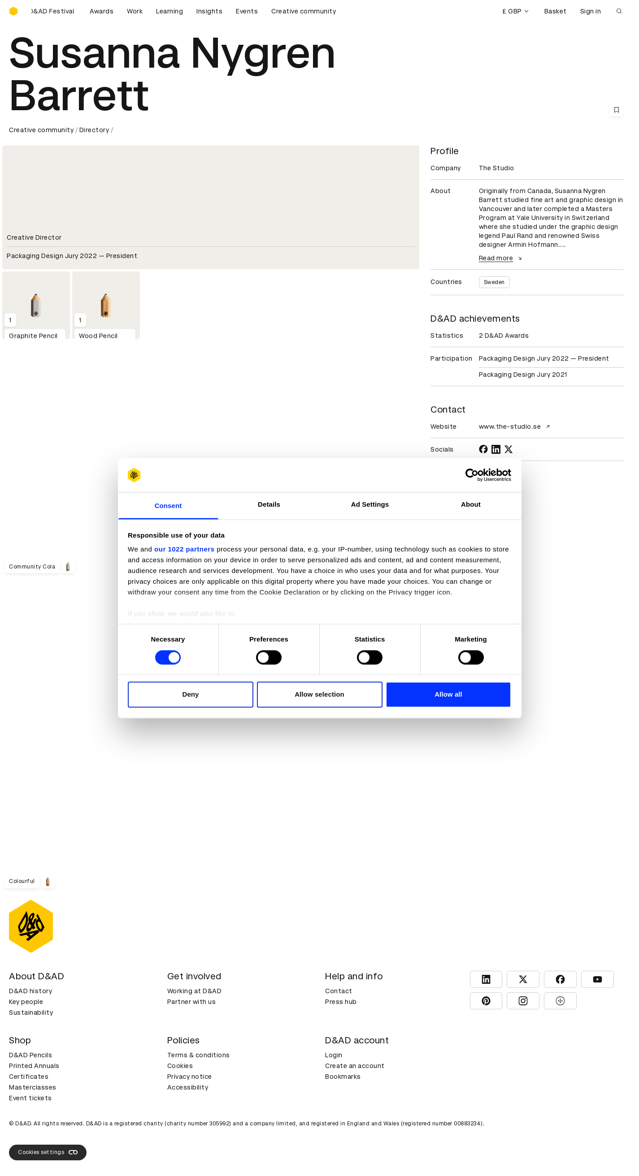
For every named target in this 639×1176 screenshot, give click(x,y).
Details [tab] (269, 504)
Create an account (355, 1065)
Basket (555, 11)
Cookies (180, 1065)
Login (334, 1055)
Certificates (28, 1076)
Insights (209, 11)
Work (135, 11)
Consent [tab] (168, 506)
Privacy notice (189, 1076)
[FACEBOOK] (483, 449)
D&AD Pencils (30, 1055)
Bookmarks (343, 1076)
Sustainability (31, 1012)
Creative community (303, 11)
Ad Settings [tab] (370, 504)
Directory (94, 130)
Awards (101, 11)
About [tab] (471, 504)
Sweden (494, 282)
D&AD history (30, 991)
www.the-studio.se (515, 426)
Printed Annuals (34, 1065)
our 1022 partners (184, 549)
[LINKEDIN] (495, 449)
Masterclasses (33, 1087)
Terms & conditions (198, 1055)
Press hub (341, 1001)
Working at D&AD (194, 991)
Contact (338, 991)
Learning (169, 11)
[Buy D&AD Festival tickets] (53, 11)
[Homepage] (13, 11)
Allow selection (319, 694)
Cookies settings (48, 1152)
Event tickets (30, 1098)
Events (247, 11)
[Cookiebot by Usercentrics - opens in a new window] (472, 475)
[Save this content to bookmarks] (616, 109)
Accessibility (188, 1087)
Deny (190, 694)
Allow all (448, 694)
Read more (502, 258)
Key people (26, 1001)
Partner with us (191, 1001)
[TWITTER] (508, 449)
